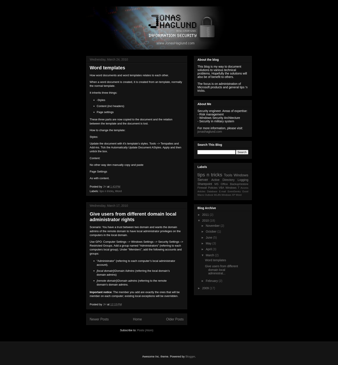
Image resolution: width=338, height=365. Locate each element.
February (212, 281)
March (210, 255)
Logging (243, 180)
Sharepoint (204, 184)
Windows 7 (232, 187)
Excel (245, 191)
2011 (206, 214)
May (209, 243)
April (209, 249)
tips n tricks (107, 191)
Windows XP (228, 195)
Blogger (190, 356)
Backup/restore (239, 184)
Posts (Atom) (145, 330)
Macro (200, 195)
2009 (206, 288)
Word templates (107, 67)
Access (244, 187)
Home (137, 319)
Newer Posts (99, 319)
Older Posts (175, 319)
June (209, 237)
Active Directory (223, 180)
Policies (212, 187)
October (211, 231)
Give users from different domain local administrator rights (133, 216)
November (213, 225)
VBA (221, 187)
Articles (201, 191)
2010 (206, 220)
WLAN (217, 195)
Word (118, 191)
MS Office (221, 184)
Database (212, 191)
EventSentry (234, 191)
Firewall (202, 187)
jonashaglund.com (209, 131)
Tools (228, 175)
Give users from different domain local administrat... (221, 269)
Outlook (209, 195)
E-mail (222, 191)
